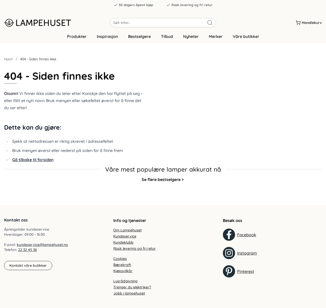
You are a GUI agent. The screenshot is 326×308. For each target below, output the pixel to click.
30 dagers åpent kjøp (133, 5)
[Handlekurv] (309, 22)
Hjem (8, 61)
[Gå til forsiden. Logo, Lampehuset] (57, 22)
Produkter (77, 38)
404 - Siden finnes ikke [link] (38, 61)
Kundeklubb (123, 242)
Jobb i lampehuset (129, 293)
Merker (216, 38)
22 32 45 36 (27, 250)
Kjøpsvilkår (122, 271)
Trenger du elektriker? (132, 287)
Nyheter (191, 38)
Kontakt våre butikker (28, 265)
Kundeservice (124, 236)
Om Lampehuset (127, 230)
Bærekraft (122, 264)
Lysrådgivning (125, 281)
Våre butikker (246, 38)
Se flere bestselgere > (163, 181)
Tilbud (167, 38)
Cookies (120, 258)
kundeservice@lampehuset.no (42, 245)
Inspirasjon (107, 38)
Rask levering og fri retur (189, 5)
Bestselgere (139, 38)
